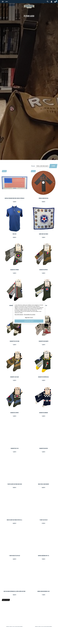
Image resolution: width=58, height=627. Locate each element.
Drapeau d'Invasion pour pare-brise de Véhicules (14, 198)
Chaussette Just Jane (14, 377)
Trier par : (33, 166)
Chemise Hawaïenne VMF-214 (43, 556)
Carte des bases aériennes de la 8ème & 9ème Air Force (14, 591)
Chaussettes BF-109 (14, 448)
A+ (7, 1)
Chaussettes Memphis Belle (43, 377)
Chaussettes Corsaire (43, 413)
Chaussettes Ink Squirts (43, 341)
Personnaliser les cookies (29, 314)
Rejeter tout (29, 317)
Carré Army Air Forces (43, 234)
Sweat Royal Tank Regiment (43, 484)
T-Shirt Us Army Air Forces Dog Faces (14, 484)
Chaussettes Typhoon (14, 270)
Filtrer (53, 166)
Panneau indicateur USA (43, 198)
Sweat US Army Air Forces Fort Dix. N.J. (14, 520)
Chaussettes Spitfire (43, 270)
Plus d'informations (19, 314)
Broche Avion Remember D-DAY (43, 591)
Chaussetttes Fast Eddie (14, 341)
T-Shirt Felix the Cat (43, 520)
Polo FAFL (14, 234)
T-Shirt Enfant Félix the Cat (14, 556)
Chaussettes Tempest (14, 413)
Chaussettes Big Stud (43, 448)
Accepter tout (29, 321)
